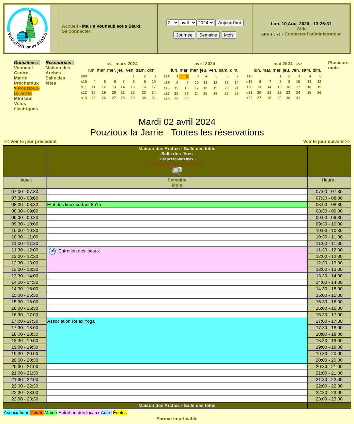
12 (104, 87)
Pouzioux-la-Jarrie (27, 91)
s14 (167, 76)
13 (114, 87)
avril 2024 (205, 63)
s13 (84, 98)
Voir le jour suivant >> (326, 141)
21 (123, 92)
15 (132, 87)
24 (154, 92)
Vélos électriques (26, 106)
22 (132, 92)
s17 (167, 93)
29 (132, 98)
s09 (84, 76)
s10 (84, 81)
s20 (249, 87)
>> (299, 63)
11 (94, 87)
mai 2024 (282, 63)
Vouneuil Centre (23, 70)
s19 (249, 81)
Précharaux (26, 83)
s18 (167, 99)
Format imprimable (177, 418)
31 (154, 98)
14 (123, 87)
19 (104, 92)
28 (123, 98)
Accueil (70, 26)
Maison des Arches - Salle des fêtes (58, 75)
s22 (249, 98)
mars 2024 (127, 63)
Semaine (177, 179)
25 (94, 98)
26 (104, 98)
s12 (84, 92)
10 (154, 81)
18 (94, 92)
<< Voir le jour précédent (30, 141)
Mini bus (23, 98)
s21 (249, 92)
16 (144, 87)
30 (144, 98)
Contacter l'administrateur (312, 33)
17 (154, 87)
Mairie (20, 78)
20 (114, 92)
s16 (167, 88)
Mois (177, 185)
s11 (84, 87)
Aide (302, 28)
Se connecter (76, 31)
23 (144, 92)
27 (114, 98)
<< (109, 63)
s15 (167, 83)
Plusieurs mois (338, 65)
